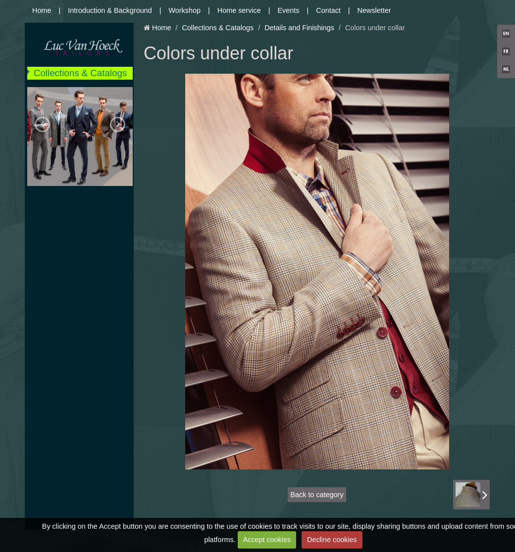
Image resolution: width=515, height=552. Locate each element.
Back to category (316, 495)
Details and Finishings (299, 28)
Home (41, 10)
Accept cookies (267, 540)
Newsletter (374, 10)
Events (289, 10)
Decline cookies (332, 540)
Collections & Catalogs (80, 73)
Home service (239, 10)
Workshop (185, 10)
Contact (328, 10)
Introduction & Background (110, 10)
